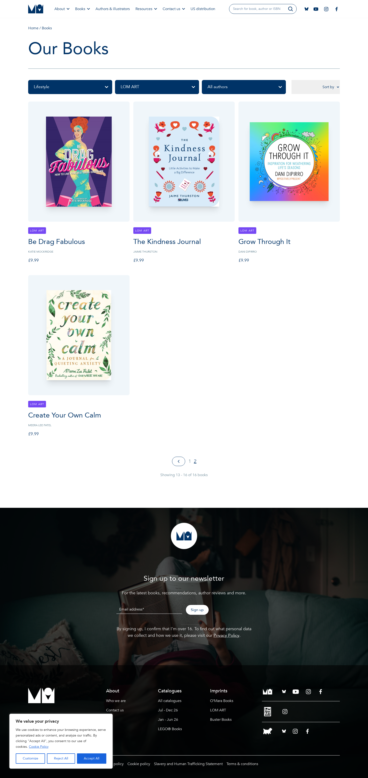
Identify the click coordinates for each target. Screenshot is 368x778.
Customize (30, 758)
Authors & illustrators (113, 8)
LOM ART (160, 87)
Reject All (61, 758)
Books (82, 8)
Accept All (91, 758)
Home (33, 28)
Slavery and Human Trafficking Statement (188, 764)
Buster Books (221, 719)
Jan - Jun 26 (168, 719)
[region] (61, 741)
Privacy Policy (226, 635)
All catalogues (169, 700)
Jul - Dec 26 (168, 710)
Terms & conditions (242, 764)
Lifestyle (73, 87)
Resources (146, 8)
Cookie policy (138, 764)
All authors (246, 87)
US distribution (203, 8)
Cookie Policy (39, 746)
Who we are (116, 700)
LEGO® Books (170, 729)
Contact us (174, 8)
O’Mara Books (221, 700)
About (61, 8)
